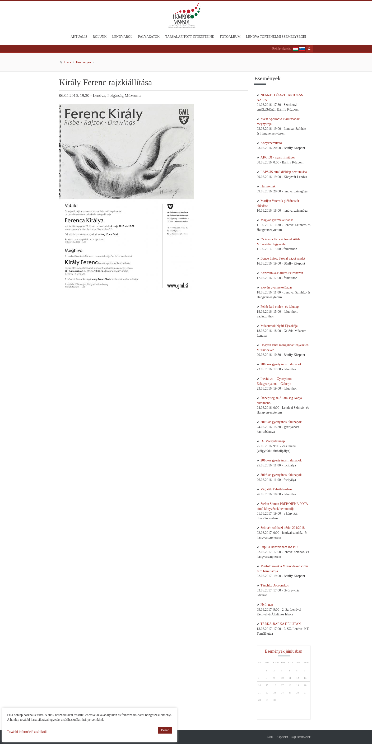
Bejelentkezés (281, 49)
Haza (68, 62)
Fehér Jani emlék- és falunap (279, 306)
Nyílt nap (266, 604)
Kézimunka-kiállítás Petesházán (281, 273)
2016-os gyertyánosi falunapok (281, 364)
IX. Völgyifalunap (272, 441)
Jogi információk (301, 737)
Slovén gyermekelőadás (276, 287)
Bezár (165, 730)
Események (84, 62)
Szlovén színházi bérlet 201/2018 (282, 528)
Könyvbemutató (271, 143)
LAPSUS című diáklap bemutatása (283, 172)
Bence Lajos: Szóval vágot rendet (282, 258)
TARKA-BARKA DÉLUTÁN (280, 624)
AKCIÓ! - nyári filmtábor (277, 157)
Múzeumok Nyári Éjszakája (279, 326)
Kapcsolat (282, 737)
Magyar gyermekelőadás (276, 220)
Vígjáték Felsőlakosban (276, 489)
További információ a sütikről (27, 732)
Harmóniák (267, 186)
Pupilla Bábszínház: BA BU (279, 547)
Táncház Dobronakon (274, 585)
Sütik (270, 737)
